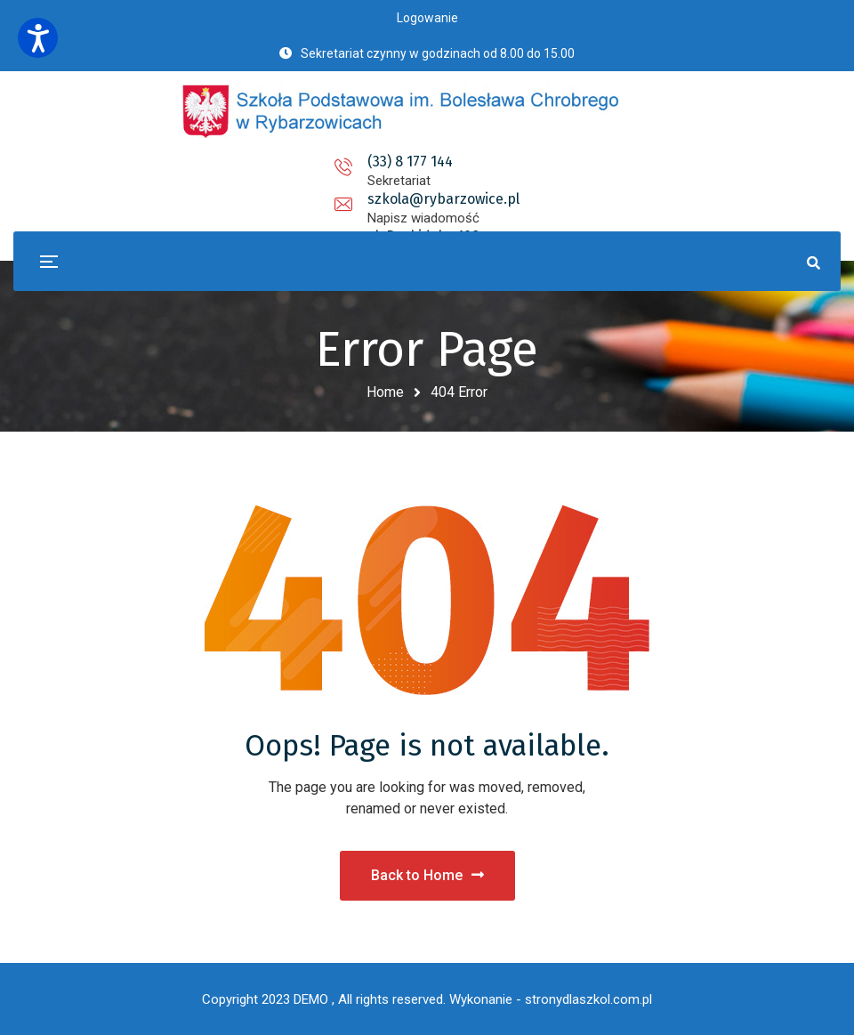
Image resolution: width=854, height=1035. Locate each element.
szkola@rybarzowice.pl (426, 161)
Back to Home (427, 875)
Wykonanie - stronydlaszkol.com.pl (550, 999)
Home (385, 392)
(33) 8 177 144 (253, 161)
